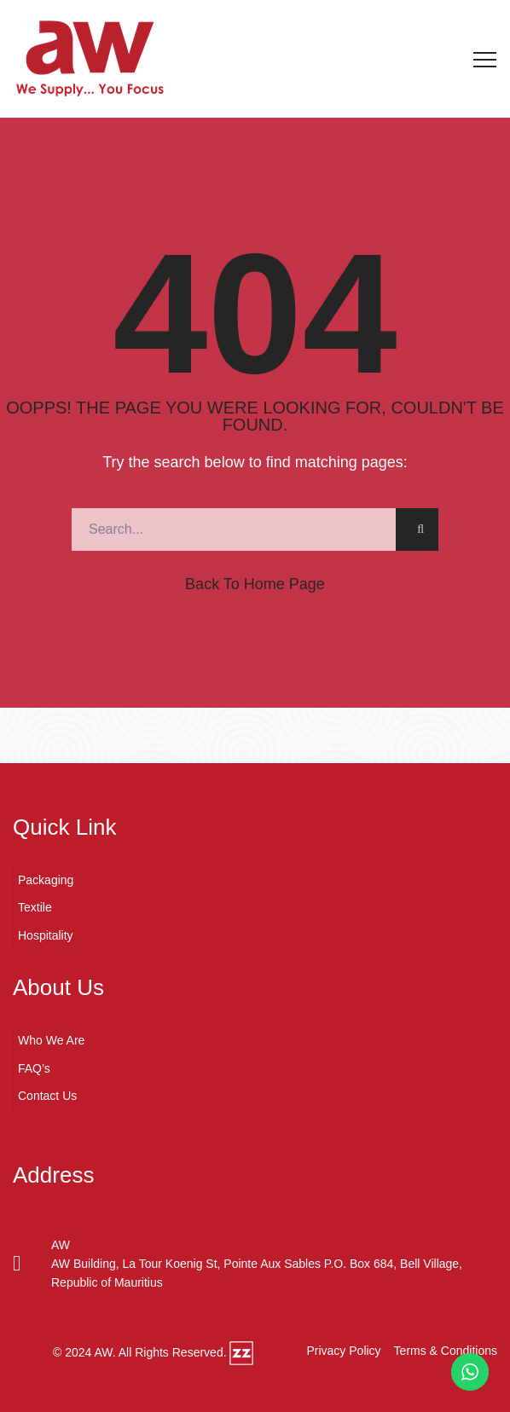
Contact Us (47, 1095)
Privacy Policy (343, 1350)
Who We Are (51, 1040)
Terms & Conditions (445, 1350)
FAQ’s (34, 1068)
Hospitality (45, 935)
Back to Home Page (255, 584)
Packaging (45, 880)
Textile (35, 907)
